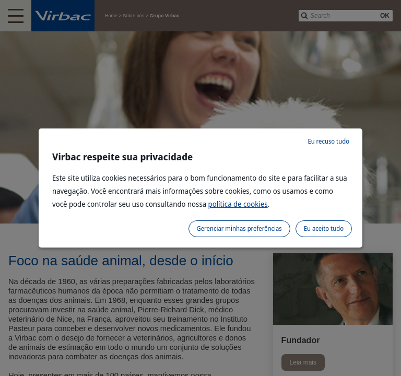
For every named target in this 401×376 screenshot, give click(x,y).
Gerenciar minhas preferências (239, 228)
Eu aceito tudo (324, 228)
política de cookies (238, 204)
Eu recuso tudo (328, 141)
